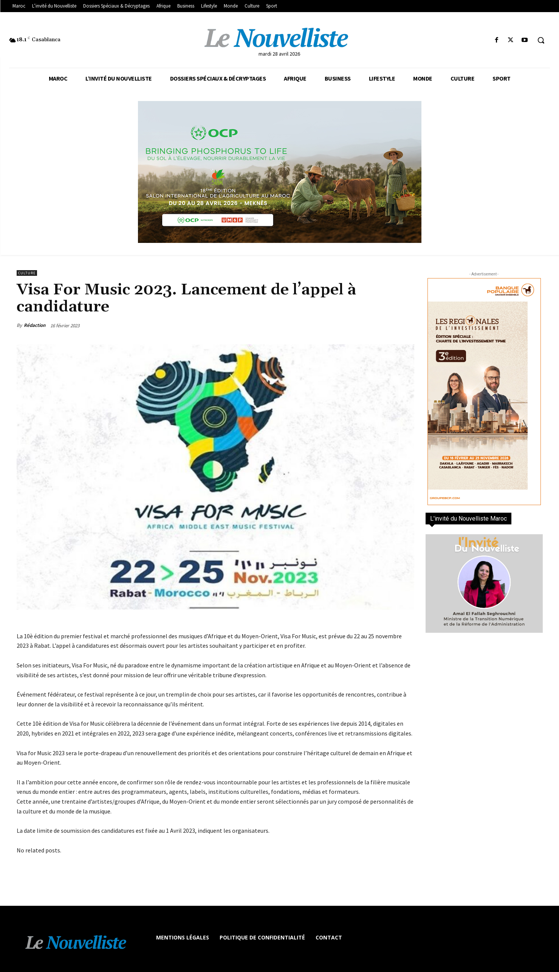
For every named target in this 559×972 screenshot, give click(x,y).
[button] (541, 40)
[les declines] (279, 172)
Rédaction (34, 325)
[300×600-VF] (484, 391)
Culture (27, 273)
